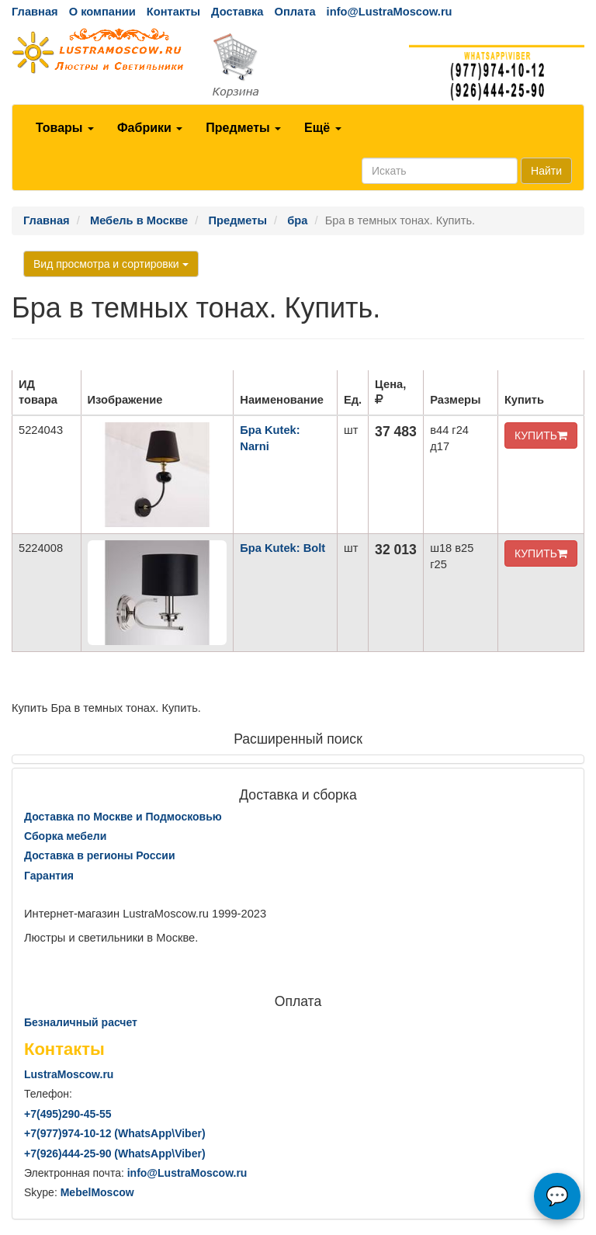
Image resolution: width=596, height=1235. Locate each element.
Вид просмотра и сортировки (111, 264)
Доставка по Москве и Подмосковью (123, 816)
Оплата (294, 11)
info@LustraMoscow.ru (389, 11)
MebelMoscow (97, 1192)
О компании (102, 11)
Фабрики (149, 127)
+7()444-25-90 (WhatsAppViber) (115, 1153)
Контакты (173, 11)
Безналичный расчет (80, 1022)
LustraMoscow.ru (68, 1074)
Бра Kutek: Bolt (282, 548)
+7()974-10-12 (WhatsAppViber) (115, 1133)
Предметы (243, 127)
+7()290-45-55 (67, 1114)
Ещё (322, 127)
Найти (546, 171)
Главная (35, 11)
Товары (65, 127)
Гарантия (49, 875)
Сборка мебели (65, 836)
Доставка (237, 11)
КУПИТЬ (541, 435)
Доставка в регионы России (99, 855)
